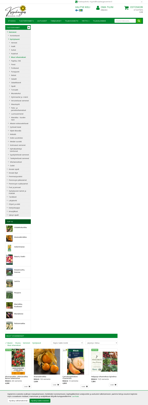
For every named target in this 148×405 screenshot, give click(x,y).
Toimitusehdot (39, 382)
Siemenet (12, 32)
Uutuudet (42, 21)
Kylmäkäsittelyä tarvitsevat (16, 150)
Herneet (14, 43)
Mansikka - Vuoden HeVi (18, 118)
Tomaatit (14, 90)
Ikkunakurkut (16, 93)
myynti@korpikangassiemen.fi (129, 359)
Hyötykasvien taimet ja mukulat (17, 192)
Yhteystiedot (10, 382)
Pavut (13, 64)
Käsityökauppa (14, 208)
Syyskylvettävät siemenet (19, 155)
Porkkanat (15, 68)
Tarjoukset (56, 21)
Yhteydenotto (10, 386)
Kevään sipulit (14, 169)
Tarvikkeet (13, 197)
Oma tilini (104, 7)
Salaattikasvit (16, 82)
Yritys (85, 21)
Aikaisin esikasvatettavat (19, 123)
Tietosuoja (38, 379)
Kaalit (13, 46)
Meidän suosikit (16, 141)
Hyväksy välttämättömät (18, 401)
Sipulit (13, 86)
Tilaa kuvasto (71, 21)
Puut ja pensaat (15, 187)
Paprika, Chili (16, 61)
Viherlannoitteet (16, 162)
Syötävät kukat (15, 127)
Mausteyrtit (15, 104)
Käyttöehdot (38, 386)
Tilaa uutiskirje (41, 364)
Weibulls (13, 134)
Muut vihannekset (18, 57)
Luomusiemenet (17, 114)
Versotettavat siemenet (20, 101)
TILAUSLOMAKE (99, 21)
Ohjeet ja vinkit (14, 204)
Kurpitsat (14, 53)
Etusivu (12, 21)
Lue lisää (81, 360)
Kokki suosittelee (16, 138)
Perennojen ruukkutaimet (18, 184)
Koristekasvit (15, 35)
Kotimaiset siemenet (18, 145)
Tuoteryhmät (26, 21)
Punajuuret (15, 72)
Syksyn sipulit (14, 215)
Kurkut (13, 50)
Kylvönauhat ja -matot (19, 97)
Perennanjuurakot (15, 176)
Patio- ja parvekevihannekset (18, 109)
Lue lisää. (75, 396)
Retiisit (13, 75)
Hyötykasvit (15, 39)
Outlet (12, 165)
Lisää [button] (53, 77)
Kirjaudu (104, 10)
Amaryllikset (13, 211)
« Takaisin (37, 34)
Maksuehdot (38, 389)
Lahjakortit (13, 200)
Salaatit (14, 79)
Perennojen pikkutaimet (18, 180)
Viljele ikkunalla (15, 131)
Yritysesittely (10, 379)
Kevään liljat (13, 173)
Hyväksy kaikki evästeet (40, 401)
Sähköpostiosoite (41, 355)
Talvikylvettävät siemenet (19, 158)
